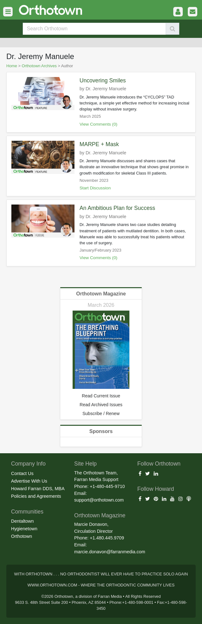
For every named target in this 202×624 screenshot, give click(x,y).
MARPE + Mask (99, 144)
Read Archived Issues (101, 404)
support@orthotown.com (99, 499)
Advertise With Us (29, 481)
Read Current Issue (101, 395)
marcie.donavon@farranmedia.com (109, 551)
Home (11, 65)
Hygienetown (24, 528)
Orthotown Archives (39, 65)
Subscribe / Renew (101, 413)
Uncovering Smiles (103, 80)
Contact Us (22, 473)
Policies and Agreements (36, 496)
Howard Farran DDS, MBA (38, 488)
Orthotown (21, 536)
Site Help (85, 464)
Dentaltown (22, 521)
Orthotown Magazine (101, 293)
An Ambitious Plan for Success (117, 208)
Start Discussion (95, 188)
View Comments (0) (98, 124)
